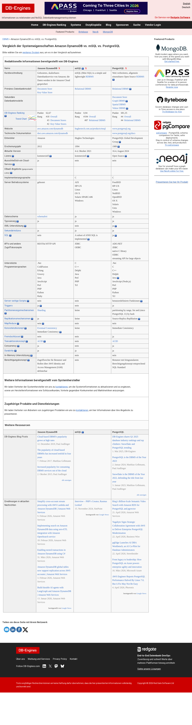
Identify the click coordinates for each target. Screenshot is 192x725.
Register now (172, 87)
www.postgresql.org (121, 128)
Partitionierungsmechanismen (19, 310)
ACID (40, 341)
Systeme (76, 24)
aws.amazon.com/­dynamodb (50, 128)
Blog (108, 24)
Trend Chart (21, 119)
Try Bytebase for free (172, 112)
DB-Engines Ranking (54, 24)
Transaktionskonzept (14, 341)
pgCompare (161, 133)
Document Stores (58, 120)
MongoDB (108, 32)
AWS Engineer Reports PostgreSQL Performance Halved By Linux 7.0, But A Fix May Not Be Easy (128, 580)
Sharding (41, 310)
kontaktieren (62, 386)
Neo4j (95, 32)
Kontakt (73, 659)
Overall (53, 116)
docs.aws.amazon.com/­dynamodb (52, 133)
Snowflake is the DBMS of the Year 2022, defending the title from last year (128, 478)
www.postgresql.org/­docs (123, 133)
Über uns (20, 659)
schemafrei (42, 216)
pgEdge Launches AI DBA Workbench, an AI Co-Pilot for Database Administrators (126, 546)
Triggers (8, 305)
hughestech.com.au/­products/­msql (90, 128)
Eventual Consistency (47, 328)
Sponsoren (122, 24)
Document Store (44, 89)
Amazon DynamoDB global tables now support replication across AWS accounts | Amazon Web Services (53, 570)
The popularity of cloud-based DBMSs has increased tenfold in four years (54, 453)
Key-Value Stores (58, 124)
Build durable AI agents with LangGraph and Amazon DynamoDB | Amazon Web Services (54, 591)
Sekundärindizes (12, 230)
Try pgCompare (172, 145)
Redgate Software (180, 17)
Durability (9, 350)
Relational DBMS (83, 89)
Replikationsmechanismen (17, 318)
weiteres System (30, 52)
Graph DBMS (118, 101)
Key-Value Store (44, 92)
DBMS (5, 39)
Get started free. (172, 61)
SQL (6, 235)
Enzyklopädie (93, 24)
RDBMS (90, 76)
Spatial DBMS (119, 104)
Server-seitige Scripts (15, 300)
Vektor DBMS (118, 108)
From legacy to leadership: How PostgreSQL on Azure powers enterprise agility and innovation (127, 563)
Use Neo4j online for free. (172, 171)
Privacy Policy (60, 659)
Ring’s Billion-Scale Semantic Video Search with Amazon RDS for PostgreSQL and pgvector (129, 505)
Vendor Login (153, 24)
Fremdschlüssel (12, 336)
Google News (66, 608)
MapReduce (10, 323)
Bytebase (83, 32)
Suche (136, 24)
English (186, 3)
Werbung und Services (39, 659)
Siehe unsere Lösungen (149, 669)
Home (34, 24)
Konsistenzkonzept (14, 328)
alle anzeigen (66, 480)
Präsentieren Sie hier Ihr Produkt (172, 182)
